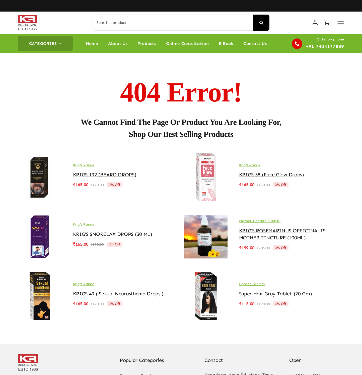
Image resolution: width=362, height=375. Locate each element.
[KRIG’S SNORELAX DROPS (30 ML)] (39, 216)
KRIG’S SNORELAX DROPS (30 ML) (112, 234)
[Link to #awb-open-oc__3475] (340, 23)
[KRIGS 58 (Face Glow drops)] (206, 156)
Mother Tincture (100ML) (260, 221)
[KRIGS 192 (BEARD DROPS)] (39, 156)
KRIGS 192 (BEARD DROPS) (104, 175)
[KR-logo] (27, 16)
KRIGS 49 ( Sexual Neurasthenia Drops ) (118, 294)
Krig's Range (84, 165)
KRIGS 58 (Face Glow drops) (271, 175)
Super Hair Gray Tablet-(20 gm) (275, 294)
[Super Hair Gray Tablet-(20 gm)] (206, 275)
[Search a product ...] (173, 23)
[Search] (261, 23)
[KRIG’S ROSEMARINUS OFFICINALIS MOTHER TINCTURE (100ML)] (206, 216)
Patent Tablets (252, 284)
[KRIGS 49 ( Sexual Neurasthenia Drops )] (39, 275)
